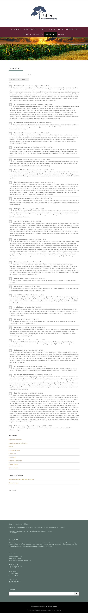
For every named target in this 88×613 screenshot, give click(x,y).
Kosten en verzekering (67, 29)
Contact (61, 34)
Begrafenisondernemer (33, 34)
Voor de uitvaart (31, 29)
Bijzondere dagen (14, 483)
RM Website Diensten (51, 606)
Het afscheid (16, 29)
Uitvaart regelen (48, 29)
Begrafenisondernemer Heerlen (18, 443)
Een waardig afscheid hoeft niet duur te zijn (21, 479)
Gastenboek (50, 34)
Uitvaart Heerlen (13, 464)
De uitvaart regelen (14, 450)
